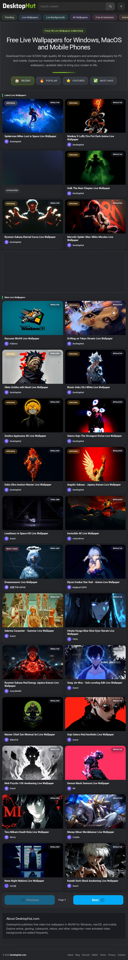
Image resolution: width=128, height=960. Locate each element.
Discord (85, 955)
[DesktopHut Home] (19, 6)
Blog (77, 955)
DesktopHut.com (18, 955)
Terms (103, 955)
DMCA (95, 955)
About (70, 955)
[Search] (110, 6)
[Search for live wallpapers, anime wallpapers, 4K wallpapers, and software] (72, 6)
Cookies (121, 955)
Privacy (111, 955)
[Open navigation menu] (121, 6)
